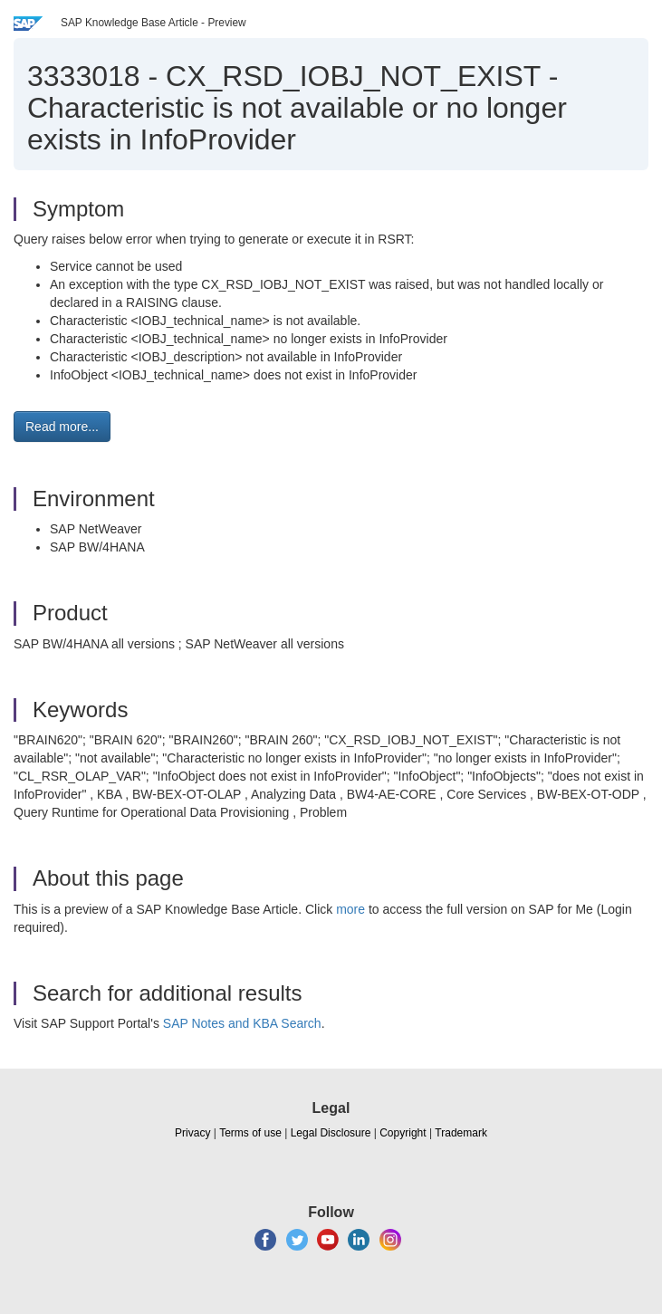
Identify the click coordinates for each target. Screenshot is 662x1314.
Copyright (402, 1133)
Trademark (461, 1133)
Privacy (192, 1133)
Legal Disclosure (331, 1133)
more (350, 909)
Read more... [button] (62, 426)
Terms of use (250, 1133)
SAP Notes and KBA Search (242, 1023)
